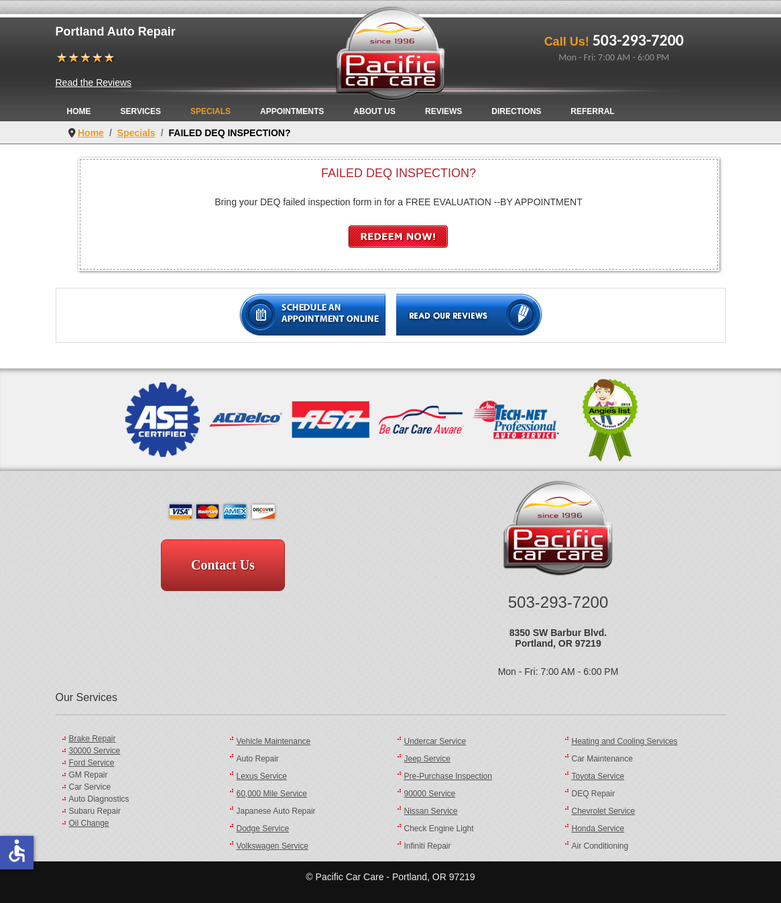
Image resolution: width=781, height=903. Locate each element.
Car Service (90, 787)
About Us (374, 111)
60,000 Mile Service (272, 793)
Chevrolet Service (604, 811)
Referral (592, 111)
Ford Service (92, 762)
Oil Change (89, 823)
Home (79, 111)
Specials (210, 111)
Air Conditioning (600, 846)
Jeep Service (427, 758)
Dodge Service (263, 828)
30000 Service (95, 750)
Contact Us (223, 564)
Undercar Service (435, 741)
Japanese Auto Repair (276, 811)
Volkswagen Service (272, 846)
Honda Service (598, 828)
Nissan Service (431, 811)
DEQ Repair (593, 793)
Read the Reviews (94, 82)
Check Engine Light (439, 828)
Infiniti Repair (427, 846)
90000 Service (430, 793)
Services (141, 111)
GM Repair (88, 775)
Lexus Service (262, 776)
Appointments (292, 111)
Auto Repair (258, 758)
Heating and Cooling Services (625, 741)
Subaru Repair (95, 811)
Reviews (443, 111)
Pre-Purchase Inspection (448, 776)
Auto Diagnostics (99, 799)
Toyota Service (598, 776)
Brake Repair (92, 738)
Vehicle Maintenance (274, 741)
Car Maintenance (602, 758)
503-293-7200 (638, 40)
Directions (516, 111)
